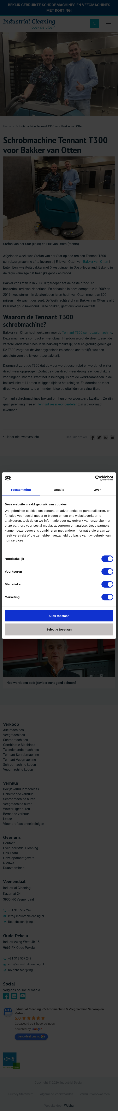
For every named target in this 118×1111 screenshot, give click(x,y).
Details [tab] (59, 489)
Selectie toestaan (59, 629)
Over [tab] (97, 489)
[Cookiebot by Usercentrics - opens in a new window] (95, 478)
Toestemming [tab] (21, 489)
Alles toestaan (59, 616)
